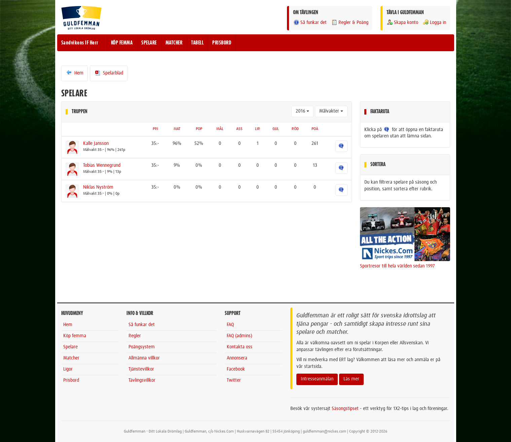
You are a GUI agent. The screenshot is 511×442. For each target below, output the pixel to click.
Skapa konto (402, 22)
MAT (177, 129)
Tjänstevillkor (141, 369)
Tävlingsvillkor (142, 380)
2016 (302, 111)
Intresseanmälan (317, 379)
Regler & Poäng (349, 22)
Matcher (71, 358)
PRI (155, 129)
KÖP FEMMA (122, 42)
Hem (74, 72)
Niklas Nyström (98, 187)
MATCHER (174, 42)
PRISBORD (221, 42)
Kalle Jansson (96, 143)
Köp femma (74, 336)
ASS (239, 129)
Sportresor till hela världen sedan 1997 (397, 266)
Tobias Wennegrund (101, 165)
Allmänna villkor (144, 358)
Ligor (68, 369)
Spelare (70, 347)
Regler (135, 336)
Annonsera (237, 358)
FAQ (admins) (239, 336)
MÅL (219, 129)
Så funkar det (310, 22)
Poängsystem (142, 347)
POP (199, 129)
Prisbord (71, 380)
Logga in (434, 22)
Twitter (234, 380)
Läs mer (351, 379)
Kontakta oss (239, 347)
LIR (257, 129)
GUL (275, 129)
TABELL (197, 42)
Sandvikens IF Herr (80, 42)
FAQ (230, 324)
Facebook (236, 369)
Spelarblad (108, 72)
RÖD (295, 129)
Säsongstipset (345, 408)
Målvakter (331, 111)
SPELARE (149, 42)
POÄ (315, 129)
